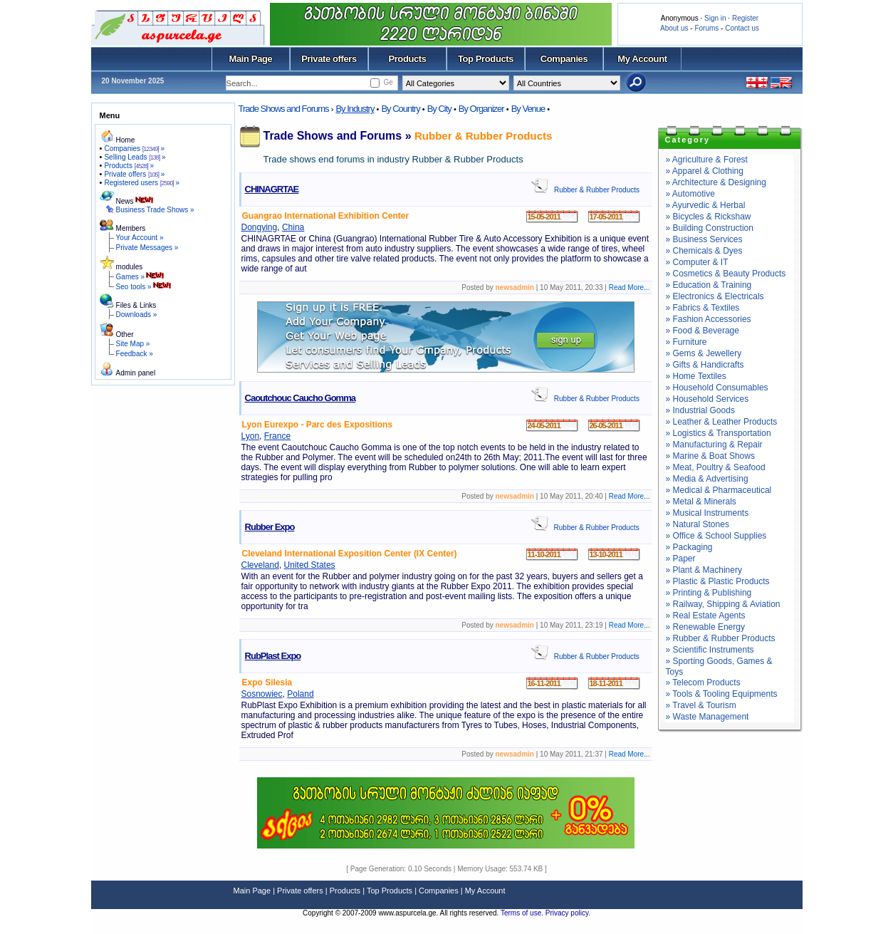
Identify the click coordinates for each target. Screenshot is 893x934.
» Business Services (704, 239)
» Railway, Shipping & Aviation (723, 604)
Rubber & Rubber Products (483, 136)
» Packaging (689, 547)
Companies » (134, 148)
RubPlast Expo (273, 655)
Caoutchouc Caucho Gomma (300, 398)
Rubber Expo (270, 527)
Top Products (485, 58)
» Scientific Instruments (710, 650)
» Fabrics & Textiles (703, 308)
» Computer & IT (697, 262)
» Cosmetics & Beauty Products (726, 274)
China (293, 227)
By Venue (528, 108)
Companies (564, 58)
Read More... (629, 287)
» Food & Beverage (702, 331)
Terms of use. (523, 913)
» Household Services (707, 399)
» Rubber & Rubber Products (721, 638)
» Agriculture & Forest (707, 160)
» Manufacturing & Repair (714, 445)
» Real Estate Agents (706, 616)
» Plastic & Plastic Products (718, 581)
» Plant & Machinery (704, 570)
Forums (706, 28)
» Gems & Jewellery (704, 353)
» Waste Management (707, 717)
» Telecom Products (703, 682)
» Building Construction (709, 228)
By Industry (354, 108)
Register (745, 18)
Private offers (329, 58)
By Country (400, 108)
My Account (642, 58)
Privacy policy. (567, 913)
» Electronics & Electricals (715, 296)
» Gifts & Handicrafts (705, 365)
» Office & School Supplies (716, 536)
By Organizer (481, 108)
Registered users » (141, 183)
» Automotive (690, 194)
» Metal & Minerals (701, 502)
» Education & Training (709, 285)
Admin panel (136, 373)
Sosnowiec (262, 694)
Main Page (251, 58)
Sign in (715, 18)
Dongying (259, 227)
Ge (387, 82)
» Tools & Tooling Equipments (722, 694)
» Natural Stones (697, 524)
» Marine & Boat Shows (710, 456)
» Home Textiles (696, 376)
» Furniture (686, 342)
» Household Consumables (717, 388)
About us (674, 28)
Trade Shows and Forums (284, 108)
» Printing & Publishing (709, 593)
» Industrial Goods (700, 410)
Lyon (250, 436)
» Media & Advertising (707, 479)
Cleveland (260, 565)
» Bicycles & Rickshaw (708, 217)
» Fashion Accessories (708, 319)
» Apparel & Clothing (704, 171)
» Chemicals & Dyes (704, 251)
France (277, 436)
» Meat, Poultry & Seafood (716, 467)
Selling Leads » (134, 157)
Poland (300, 694)
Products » (129, 166)
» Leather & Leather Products (722, 422)
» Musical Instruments (707, 513)
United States (309, 565)
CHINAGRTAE (272, 189)
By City (439, 108)
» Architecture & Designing (716, 182)
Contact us (742, 28)
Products (407, 58)
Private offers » (134, 174)
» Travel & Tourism (701, 705)
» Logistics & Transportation (718, 433)
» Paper (681, 559)
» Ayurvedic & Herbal (706, 205)
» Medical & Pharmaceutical (719, 490)
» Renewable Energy (705, 627)
